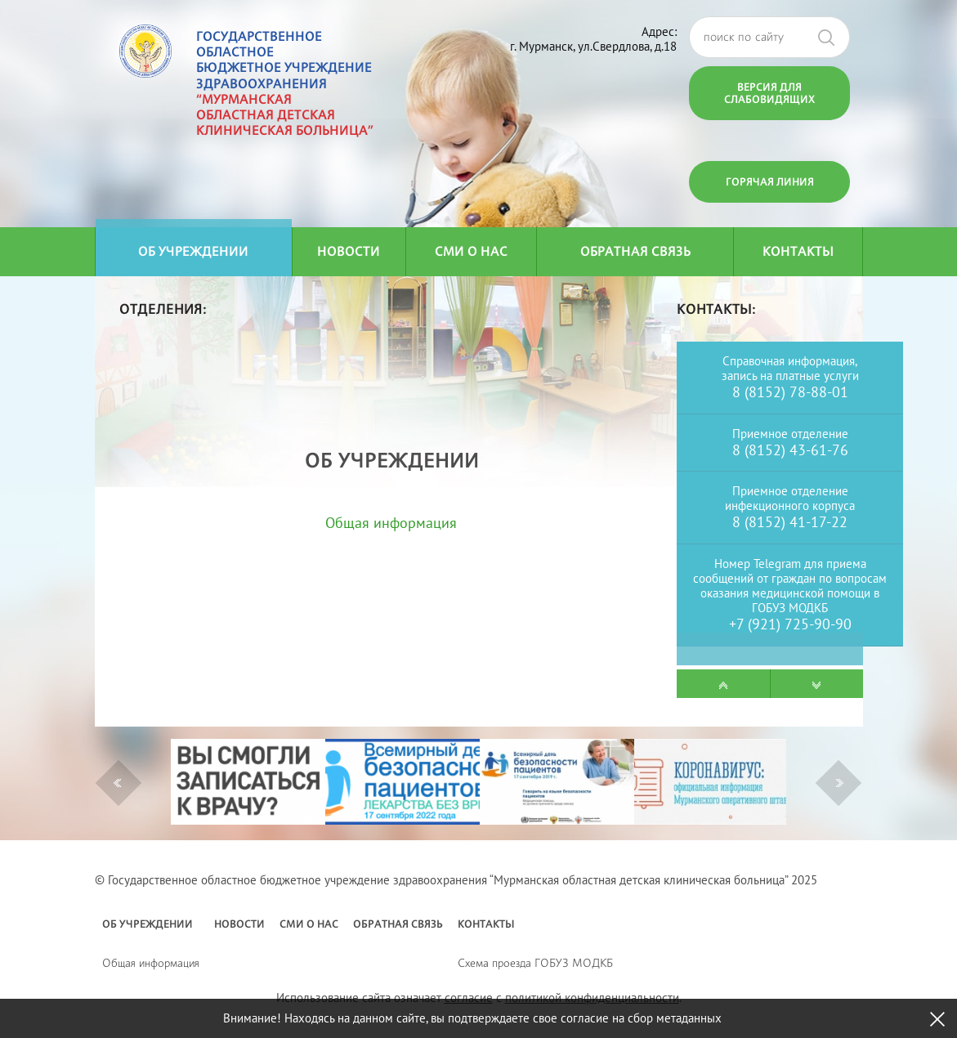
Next (839, 783)
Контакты (798, 251)
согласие (469, 997)
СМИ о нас (471, 251)
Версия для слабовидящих (769, 93)
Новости (348, 251)
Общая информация (391, 522)
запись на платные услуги (790, 375)
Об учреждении (193, 251)
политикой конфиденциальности (592, 997)
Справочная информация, (789, 361)
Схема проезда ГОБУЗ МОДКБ (535, 962)
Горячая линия (770, 181)
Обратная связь (635, 251)
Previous (117, 783)
